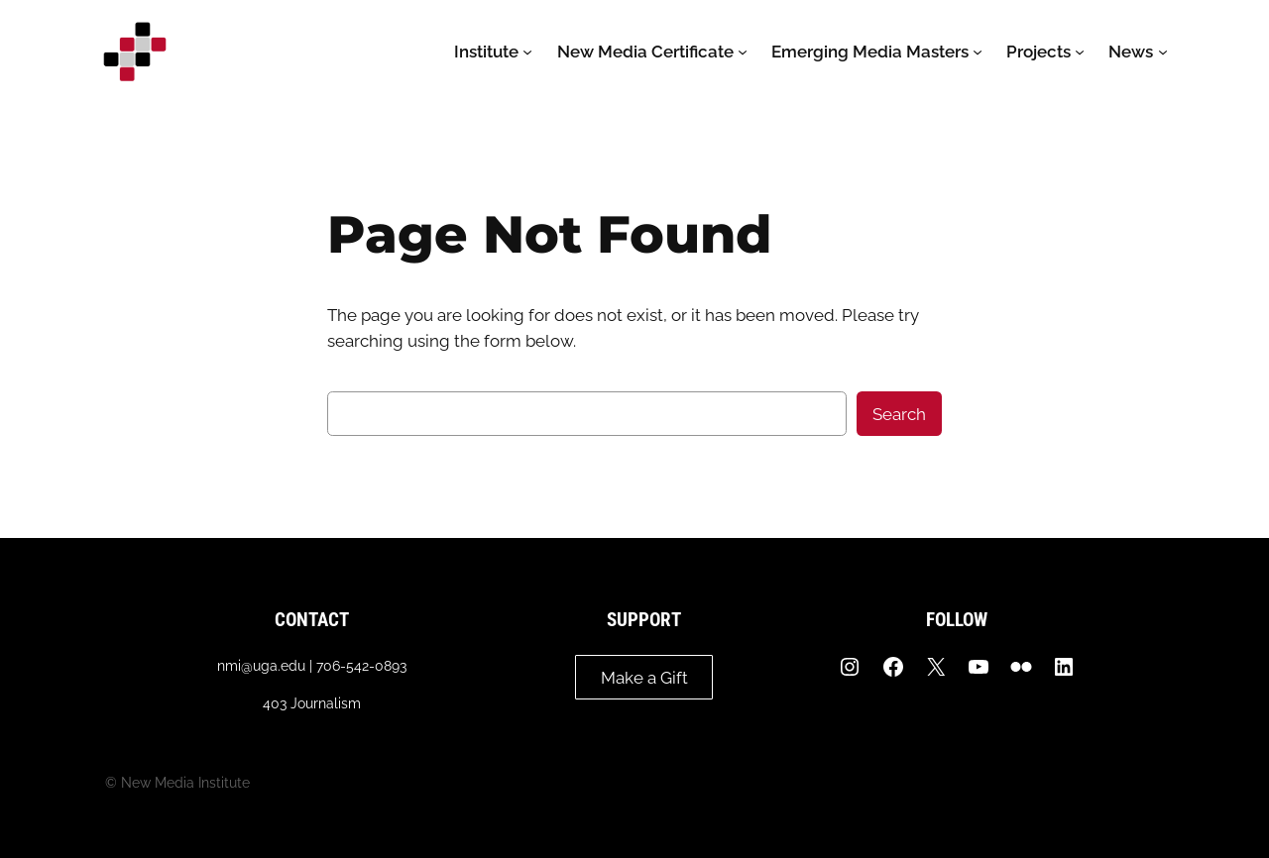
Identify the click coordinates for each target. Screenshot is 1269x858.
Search (899, 414)
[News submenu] (1163, 51)
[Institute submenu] (527, 51)
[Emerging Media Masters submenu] (977, 51)
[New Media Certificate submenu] (743, 51)
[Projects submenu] (1080, 51)
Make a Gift (644, 678)
